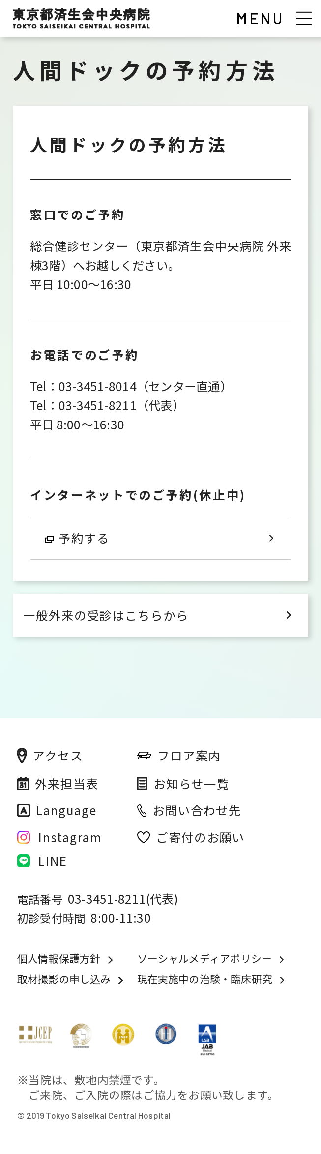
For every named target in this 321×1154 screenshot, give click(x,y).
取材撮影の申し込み (64, 979)
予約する (77, 538)
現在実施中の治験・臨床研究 (204, 979)
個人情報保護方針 (58, 958)
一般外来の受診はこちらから (106, 615)
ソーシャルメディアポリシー (204, 958)
